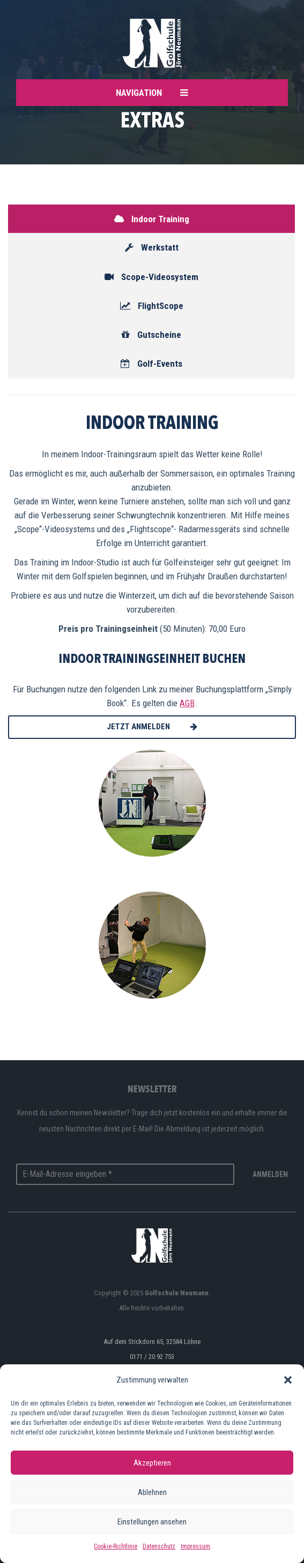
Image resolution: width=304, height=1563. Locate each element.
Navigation (152, 92)
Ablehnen (152, 1492)
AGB (187, 703)
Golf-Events (151, 363)
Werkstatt (152, 247)
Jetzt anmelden (152, 726)
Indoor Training (151, 219)
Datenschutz (159, 1546)
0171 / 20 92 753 (152, 1357)
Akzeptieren (152, 1463)
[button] (288, 1380)
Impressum (195, 1546)
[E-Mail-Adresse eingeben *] (125, 1174)
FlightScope (151, 305)
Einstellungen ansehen (152, 1522)
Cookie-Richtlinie (115, 1546)
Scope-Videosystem (151, 276)
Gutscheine (151, 334)
